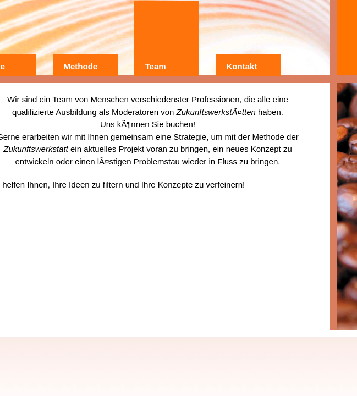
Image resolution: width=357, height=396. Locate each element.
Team (155, 66)
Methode (81, 66)
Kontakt (242, 66)
